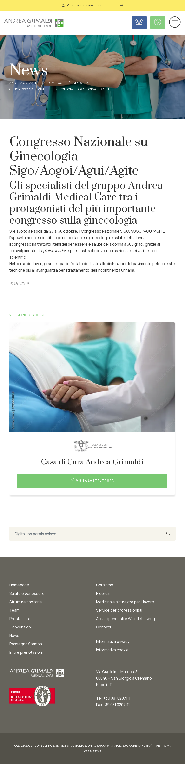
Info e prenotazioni (26, 652)
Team (14, 610)
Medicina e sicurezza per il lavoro (125, 601)
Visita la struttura (92, 480)
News (77, 83)
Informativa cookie (112, 649)
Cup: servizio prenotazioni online (92, 5)
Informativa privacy (112, 641)
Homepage (55, 83)
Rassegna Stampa (25, 643)
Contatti (103, 627)
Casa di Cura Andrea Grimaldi (92, 462)
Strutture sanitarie (25, 601)
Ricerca (103, 593)
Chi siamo (104, 585)
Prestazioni (19, 618)
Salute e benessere (27, 593)
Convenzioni (20, 627)
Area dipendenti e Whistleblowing (125, 618)
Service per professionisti (119, 610)
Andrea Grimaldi (24, 83)
